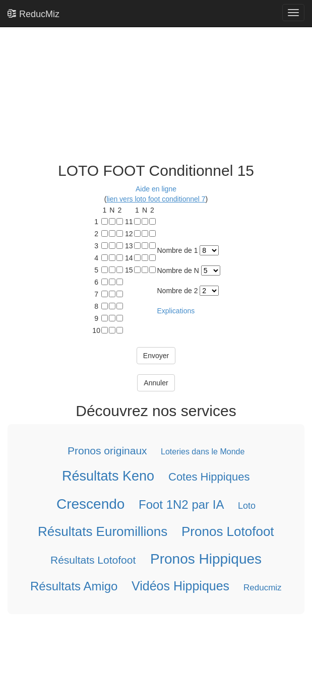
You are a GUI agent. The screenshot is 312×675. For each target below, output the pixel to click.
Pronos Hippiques (206, 559)
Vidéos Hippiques (180, 586)
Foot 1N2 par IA (181, 504)
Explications (176, 311)
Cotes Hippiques (208, 476)
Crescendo (90, 504)
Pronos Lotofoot (227, 531)
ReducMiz (33, 13)
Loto (247, 506)
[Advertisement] (152, 81)
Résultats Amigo (73, 586)
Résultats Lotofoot (93, 560)
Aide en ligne (156, 189)
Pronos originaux (107, 450)
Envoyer (156, 356)
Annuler (156, 383)
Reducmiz (262, 587)
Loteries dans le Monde (202, 451)
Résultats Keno (108, 476)
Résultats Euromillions (102, 531)
